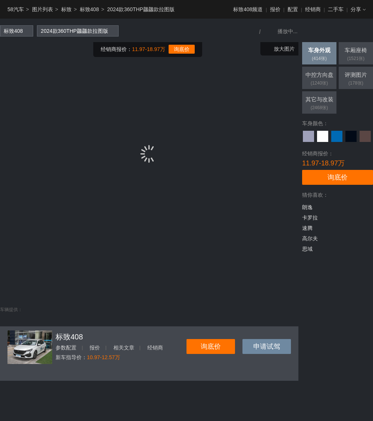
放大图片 (284, 49)
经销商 (313, 9)
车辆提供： (11, 309)
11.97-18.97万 (148, 49)
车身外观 (319, 55)
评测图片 (356, 79)
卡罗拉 (310, 218)
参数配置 (66, 348)
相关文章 (123, 348)
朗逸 (307, 207)
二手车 (336, 9)
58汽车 (15, 9)
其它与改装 (319, 104)
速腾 (307, 228)
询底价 (181, 49)
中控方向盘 (319, 79)
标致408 (89, 9)
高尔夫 (310, 238)
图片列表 (42, 9)
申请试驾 (266, 346)
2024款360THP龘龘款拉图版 (141, 9)
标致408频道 (248, 9)
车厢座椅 (356, 55)
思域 (307, 249)
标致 (66, 9)
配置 (293, 9)
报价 (275, 9)
